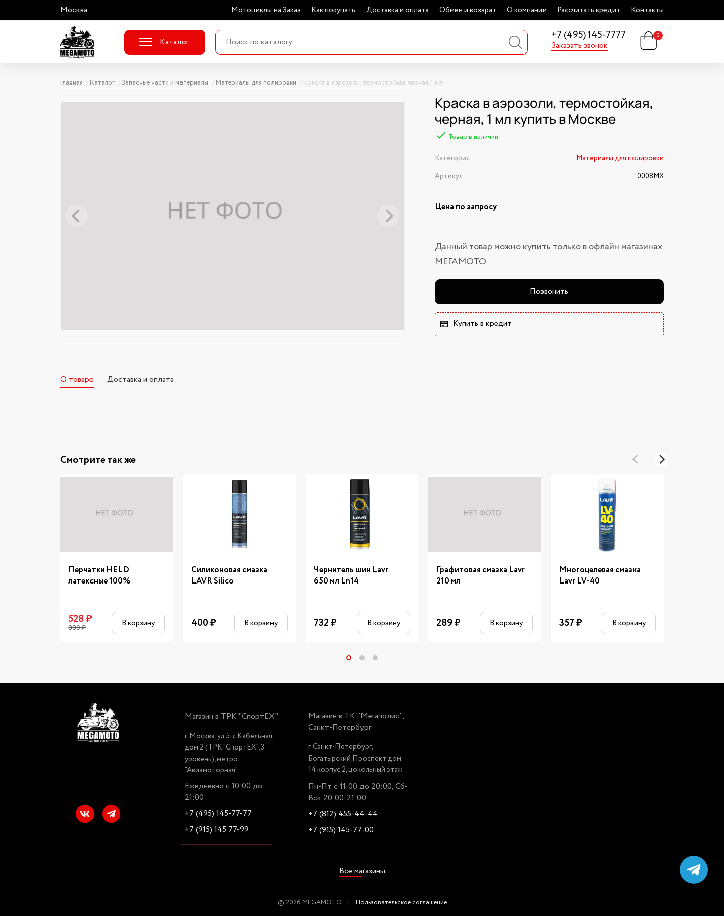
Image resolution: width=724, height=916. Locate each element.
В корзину (138, 623)
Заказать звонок (579, 46)
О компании (527, 10)
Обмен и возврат (467, 10)
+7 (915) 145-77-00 (341, 830)
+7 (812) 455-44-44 (343, 814)
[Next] (661, 459)
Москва (73, 10)
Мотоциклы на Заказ (266, 10)
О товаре (77, 379)
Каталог (164, 42)
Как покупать (333, 10)
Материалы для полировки (620, 158)
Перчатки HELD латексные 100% (99, 576)
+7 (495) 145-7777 (588, 35)
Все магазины (362, 872)
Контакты (647, 10)
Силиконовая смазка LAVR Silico (229, 576)
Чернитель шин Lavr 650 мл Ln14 (351, 576)
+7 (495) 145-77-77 (218, 813)
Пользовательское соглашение (401, 902)
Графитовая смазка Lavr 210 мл (480, 576)
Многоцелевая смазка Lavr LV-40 (600, 576)
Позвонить (549, 291)
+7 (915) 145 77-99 (217, 830)
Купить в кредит (475, 323)
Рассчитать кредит (588, 10)
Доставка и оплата (397, 10)
